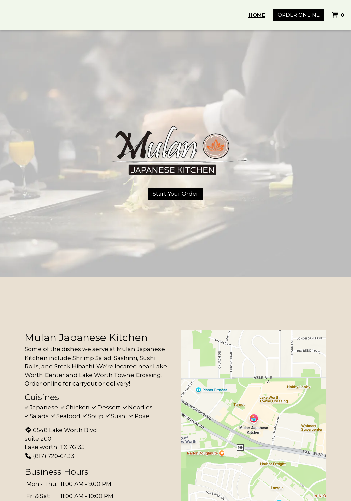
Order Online (298, 15)
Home (256, 15)
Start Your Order (175, 194)
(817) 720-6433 (49, 456)
